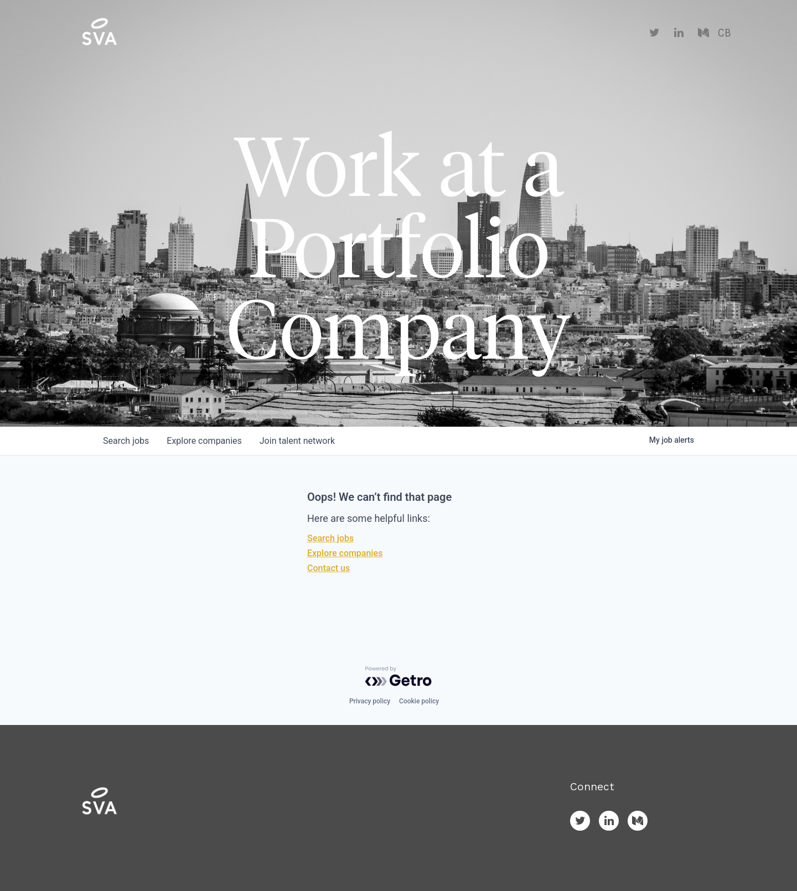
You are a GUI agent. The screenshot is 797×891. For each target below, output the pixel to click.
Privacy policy (369, 701)
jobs (126, 441)
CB (724, 33)
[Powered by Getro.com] (398, 676)
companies (204, 441)
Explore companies (344, 553)
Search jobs (330, 538)
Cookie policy (419, 701)
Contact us (328, 568)
